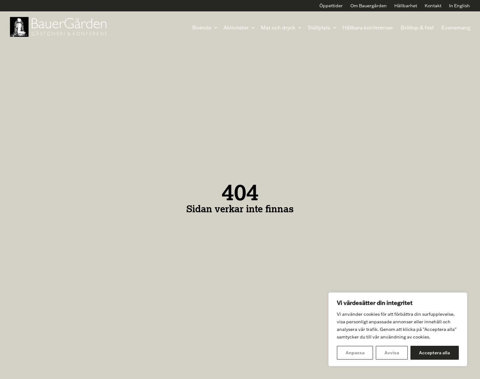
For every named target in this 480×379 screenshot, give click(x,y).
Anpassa (355, 353)
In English (459, 6)
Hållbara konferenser (367, 27)
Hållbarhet (405, 6)
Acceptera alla (434, 353)
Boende (201, 27)
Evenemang (455, 27)
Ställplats (318, 27)
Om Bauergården (368, 6)
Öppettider (331, 6)
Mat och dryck (278, 27)
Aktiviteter (235, 27)
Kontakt (433, 6)
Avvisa (392, 353)
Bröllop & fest (417, 27)
